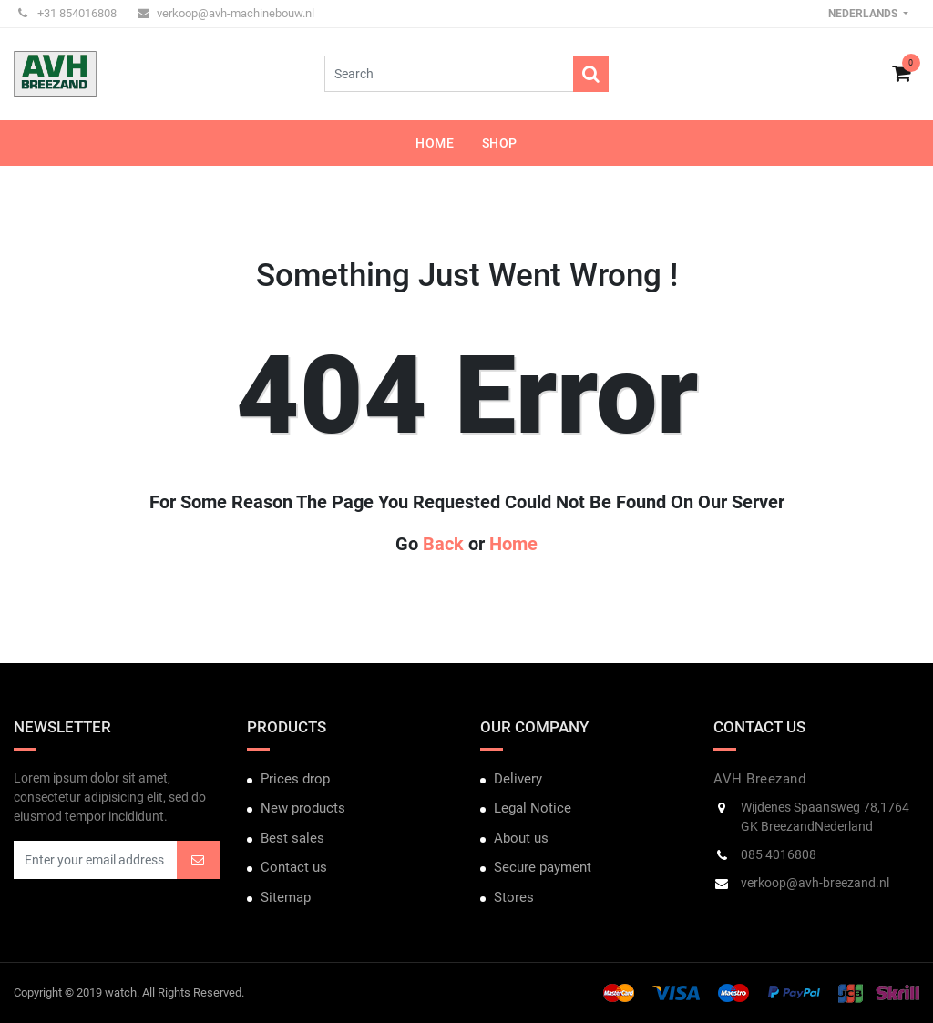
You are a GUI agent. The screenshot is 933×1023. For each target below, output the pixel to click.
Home (513, 544)
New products (303, 808)
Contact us (294, 867)
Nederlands (864, 13)
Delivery (518, 779)
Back (443, 544)
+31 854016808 (67, 13)
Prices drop (295, 779)
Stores (514, 897)
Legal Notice (532, 808)
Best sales (292, 838)
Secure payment (542, 867)
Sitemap (286, 897)
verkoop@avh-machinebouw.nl (226, 13)
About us (521, 838)
